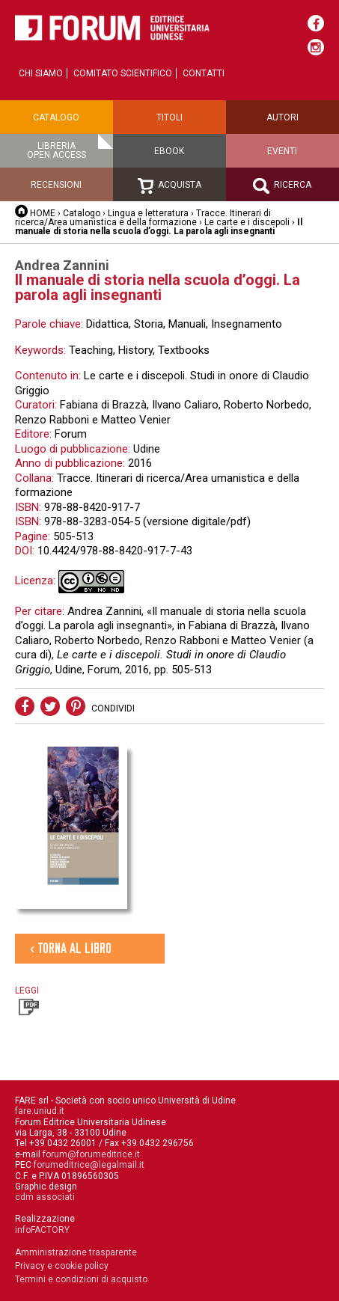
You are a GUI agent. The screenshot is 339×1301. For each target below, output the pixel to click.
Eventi (282, 151)
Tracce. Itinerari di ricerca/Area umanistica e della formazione (143, 217)
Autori (282, 117)
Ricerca (282, 186)
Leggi (27, 1000)
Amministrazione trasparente (76, 1252)
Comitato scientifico (122, 73)
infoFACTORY (42, 1230)
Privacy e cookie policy (62, 1266)
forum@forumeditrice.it (91, 1154)
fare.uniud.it (39, 1111)
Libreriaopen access (56, 150)
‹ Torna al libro (71, 948)
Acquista (169, 186)
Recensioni (56, 185)
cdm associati (45, 1197)
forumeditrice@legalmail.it (89, 1165)
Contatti (204, 73)
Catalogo (56, 117)
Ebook (169, 151)
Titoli (169, 117)
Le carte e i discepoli (247, 222)
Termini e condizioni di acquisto (81, 1279)
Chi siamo (41, 73)
